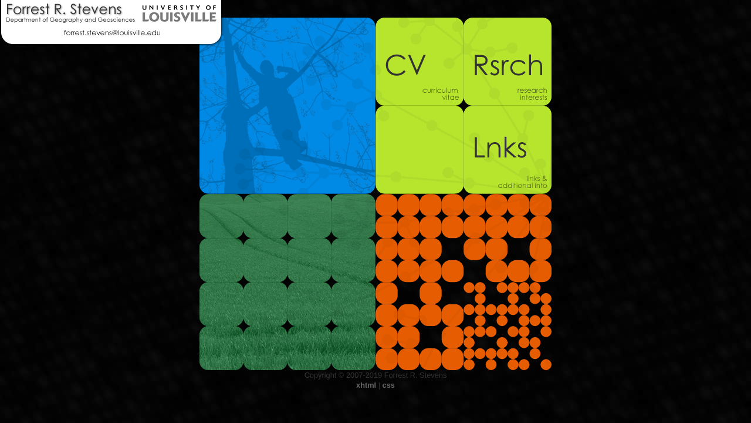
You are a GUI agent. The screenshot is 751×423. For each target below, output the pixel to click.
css (389, 385)
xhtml (366, 385)
